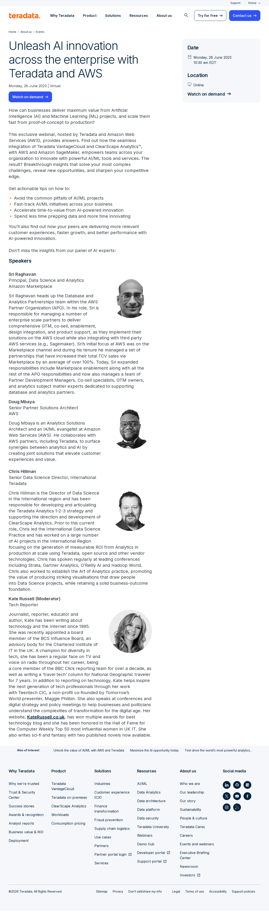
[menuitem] (186, 15)
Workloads (60, 816)
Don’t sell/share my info (145, 893)
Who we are (190, 785)
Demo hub (145, 845)
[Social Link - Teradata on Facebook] (247, 797)
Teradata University (153, 828)
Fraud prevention (108, 821)
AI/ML (142, 785)
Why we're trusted (24, 785)
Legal (176, 893)
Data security (148, 819)
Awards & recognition (26, 816)
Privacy (118, 893)
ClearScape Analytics (68, 807)
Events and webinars (197, 845)
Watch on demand (27, 97)
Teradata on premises (69, 799)
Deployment (18, 842)
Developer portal (151, 854)
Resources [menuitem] (139, 15)
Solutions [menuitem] (113, 15)
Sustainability (190, 811)
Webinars (144, 837)
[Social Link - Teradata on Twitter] (227, 797)
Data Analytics (149, 793)
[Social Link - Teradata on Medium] (247, 786)
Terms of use (194, 893)
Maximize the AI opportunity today (154, 752)
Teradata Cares (192, 828)
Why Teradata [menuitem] (62, 15)
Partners (101, 847)
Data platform (148, 811)
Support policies (243, 893)
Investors (187, 876)
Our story (188, 802)
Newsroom (189, 868)
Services (101, 864)
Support (235, 3)
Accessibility (218, 893)
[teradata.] (25, 16)
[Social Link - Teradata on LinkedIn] (227, 786)
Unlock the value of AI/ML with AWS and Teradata (89, 752)
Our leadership (192, 793)
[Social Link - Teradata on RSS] (237, 809)
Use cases (102, 838)
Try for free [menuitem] (208, 15)
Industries (102, 785)
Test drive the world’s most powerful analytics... (218, 752)
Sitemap (102, 893)
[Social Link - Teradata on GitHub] (237, 786)
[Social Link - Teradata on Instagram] (227, 809)
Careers (186, 837)
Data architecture (151, 802)
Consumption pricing (68, 824)
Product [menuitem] (90, 15)
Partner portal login (110, 856)
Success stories (21, 807)
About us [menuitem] (164, 15)
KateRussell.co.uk (46, 718)
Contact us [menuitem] (242, 15)
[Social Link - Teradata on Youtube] (237, 797)
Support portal (149, 862)
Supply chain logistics (112, 830)
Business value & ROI (26, 833)
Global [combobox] (252, 3)
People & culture (193, 819)
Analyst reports (21, 824)
